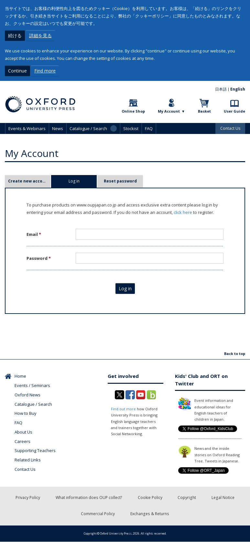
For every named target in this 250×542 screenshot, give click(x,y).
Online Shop (133, 111)
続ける (15, 35)
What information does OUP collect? (89, 498)
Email (34, 234)
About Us (23, 432)
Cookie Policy (150, 498)
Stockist (130, 128)
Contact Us (230, 128)
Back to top (234, 353)
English (237, 89)
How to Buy (26, 413)
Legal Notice (223, 498)
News (57, 128)
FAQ (149, 128)
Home (20, 376)
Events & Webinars (27, 128)
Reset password (120, 181)
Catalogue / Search (33, 404)
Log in (83, 181)
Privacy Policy (28, 498)
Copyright (187, 498)
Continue (17, 71)
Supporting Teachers (35, 450)
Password (39, 258)
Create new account (28, 181)
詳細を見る (40, 35)
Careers (22, 441)
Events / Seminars (32, 385)
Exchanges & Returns (150, 514)
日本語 (221, 89)
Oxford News (27, 395)
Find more (45, 71)
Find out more (123, 408)
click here (183, 212)
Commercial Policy (98, 514)
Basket (204, 111)
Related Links (28, 460)
